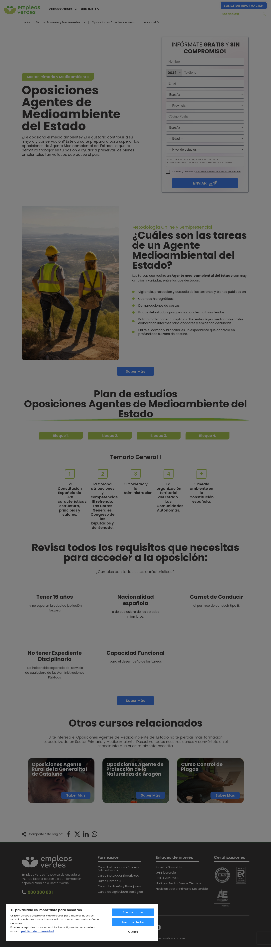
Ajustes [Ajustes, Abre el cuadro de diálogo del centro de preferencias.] (133, 932)
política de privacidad (37, 931)
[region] (82, 922)
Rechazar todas (133, 922)
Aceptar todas (133, 912)
